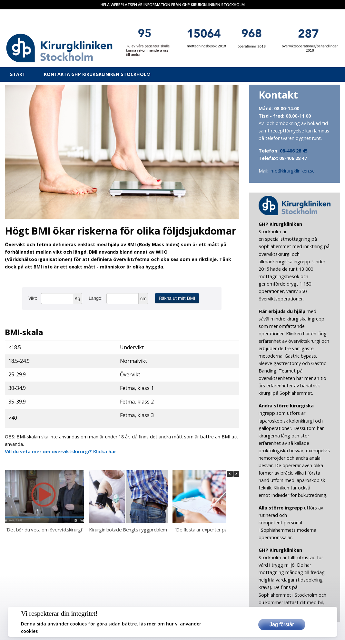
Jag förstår (282, 624)
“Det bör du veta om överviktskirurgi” (44, 529)
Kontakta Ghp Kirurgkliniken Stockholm (97, 74)
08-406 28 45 (294, 151)
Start (17, 74)
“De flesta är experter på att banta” (212, 529)
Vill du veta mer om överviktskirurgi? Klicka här (60, 451)
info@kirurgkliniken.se (292, 171)
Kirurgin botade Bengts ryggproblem (128, 529)
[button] (236, 474)
